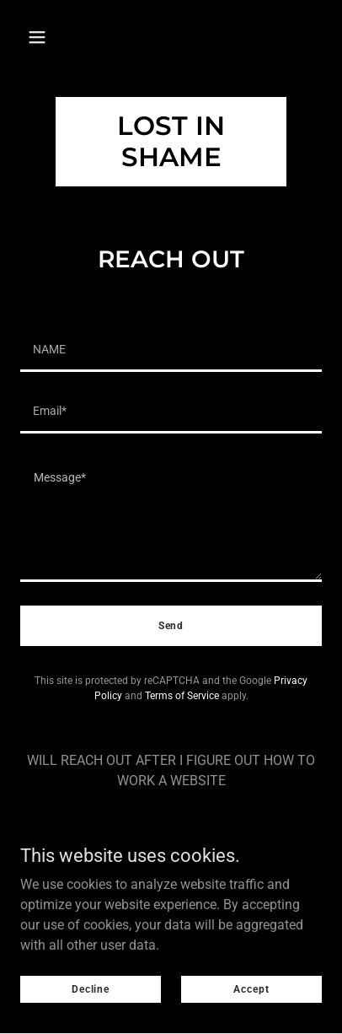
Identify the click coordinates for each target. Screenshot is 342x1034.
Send (171, 626)
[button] (37, 37)
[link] (171, 161)
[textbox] (171, 351)
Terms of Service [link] (182, 696)
